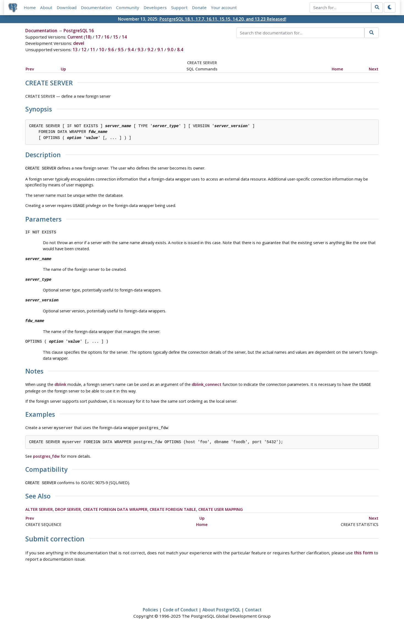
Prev (30, 69)
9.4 (131, 49)
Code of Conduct (180, 607)
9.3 (141, 49)
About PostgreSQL (221, 607)
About (46, 7)
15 (115, 37)
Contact (253, 607)
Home (30, 7)
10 (101, 49)
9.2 (150, 49)
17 (97, 37)
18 (87, 37)
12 (83, 49)
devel (78, 43)
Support (179, 7)
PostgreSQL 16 (79, 30)
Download (66, 7)
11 (92, 49)
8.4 (180, 49)
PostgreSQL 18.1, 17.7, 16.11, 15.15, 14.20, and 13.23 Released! (223, 19)
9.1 (160, 49)
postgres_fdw (46, 454)
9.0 (170, 49)
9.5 (121, 49)
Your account (224, 7)
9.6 (111, 49)
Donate (199, 7)
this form (363, 550)
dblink (60, 383)
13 (75, 49)
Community (127, 7)
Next (373, 69)
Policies (150, 607)
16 (106, 37)
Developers (155, 7)
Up (63, 69)
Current (75, 37)
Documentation (96, 7)
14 (124, 37)
